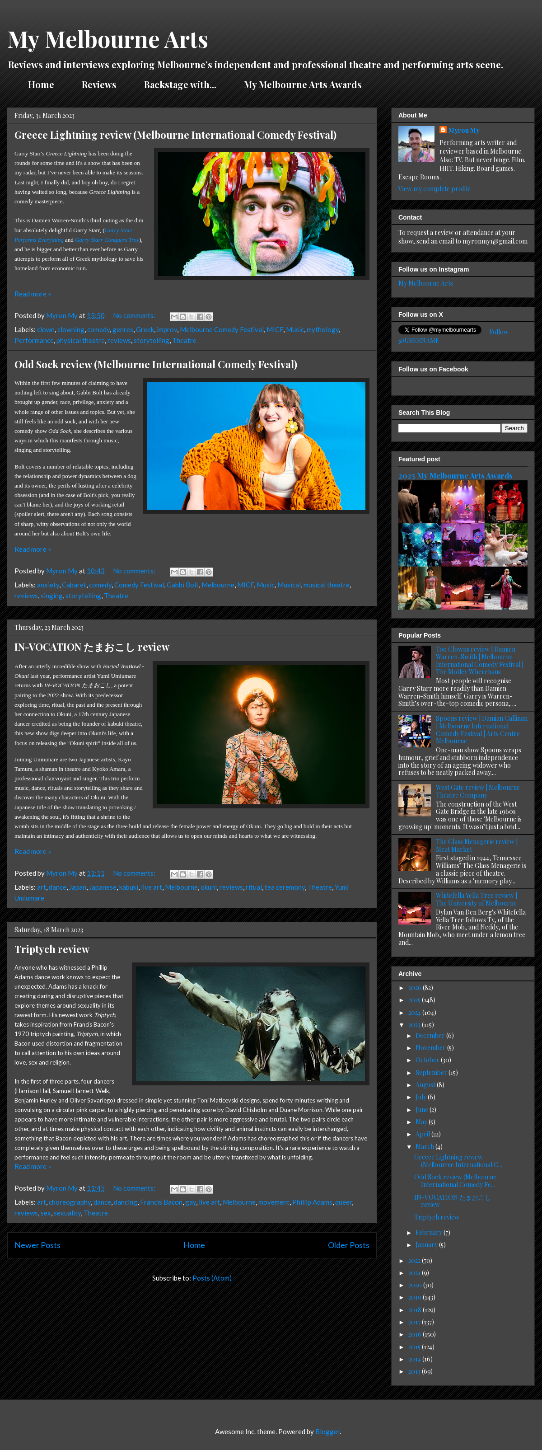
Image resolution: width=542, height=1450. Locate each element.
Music (295, 329)
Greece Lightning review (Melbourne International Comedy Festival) (175, 134)
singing (52, 595)
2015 (415, 1346)
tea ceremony (285, 887)
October (428, 1060)
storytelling (151, 340)
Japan (77, 887)
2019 (415, 1297)
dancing (125, 1202)
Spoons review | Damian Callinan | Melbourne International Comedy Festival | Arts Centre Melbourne (482, 729)
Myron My (464, 130)
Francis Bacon (161, 1202)
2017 (415, 1322)
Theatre (184, 340)
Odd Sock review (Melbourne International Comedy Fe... (455, 1181)
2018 (415, 1309)
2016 (415, 1334)
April (423, 1134)
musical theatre (327, 585)
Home (41, 84)
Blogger (327, 1431)
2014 (415, 1359)
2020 (415, 1285)
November (431, 1047)
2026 (415, 987)
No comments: (135, 315)
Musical (289, 585)
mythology (323, 329)
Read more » (32, 294)
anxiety (48, 585)
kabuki (128, 887)
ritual (254, 887)
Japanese (103, 887)
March (425, 1146)
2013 (415, 1371)
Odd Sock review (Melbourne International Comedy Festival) (155, 364)
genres (122, 329)
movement (274, 1202)
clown (46, 329)
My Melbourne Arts (107, 38)
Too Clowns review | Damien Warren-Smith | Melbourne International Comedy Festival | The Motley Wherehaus (479, 660)
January (427, 1244)
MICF (274, 329)
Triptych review (51, 949)
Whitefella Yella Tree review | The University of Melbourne (476, 899)
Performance (34, 340)
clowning (70, 329)
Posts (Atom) (212, 1278)
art (41, 887)
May (422, 1121)
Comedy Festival (139, 585)
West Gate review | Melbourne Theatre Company (478, 791)
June (423, 1109)
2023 (415, 1024)
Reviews (99, 84)
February (430, 1232)
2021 (415, 1272)
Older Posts (348, 1245)
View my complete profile (434, 188)
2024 (415, 1012)
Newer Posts (37, 1245)
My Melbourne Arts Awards (303, 84)
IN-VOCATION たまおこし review (91, 646)
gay (190, 1202)
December (431, 1035)
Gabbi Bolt (183, 585)
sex (46, 1213)
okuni (209, 887)
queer (343, 1202)
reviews (119, 340)
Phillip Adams (312, 1202)
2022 (415, 1260)
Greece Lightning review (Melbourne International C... (458, 1161)
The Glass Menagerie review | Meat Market (477, 845)
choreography (70, 1202)
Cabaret (74, 585)
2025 (415, 999)
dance (57, 887)
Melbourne (217, 585)
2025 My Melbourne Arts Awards (455, 475)
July (422, 1097)
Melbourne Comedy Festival (222, 329)
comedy (98, 329)
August (426, 1084)
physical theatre (80, 340)
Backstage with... (180, 84)
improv (167, 329)
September (432, 1072)
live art (151, 887)
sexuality (67, 1213)
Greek (145, 329)
